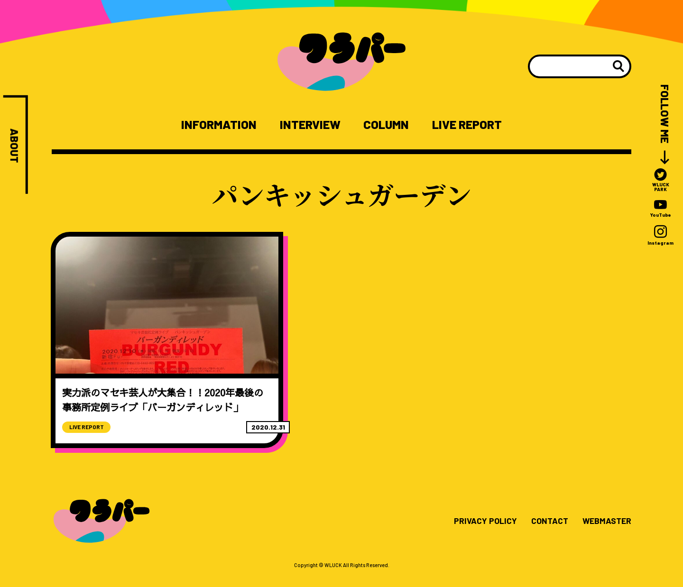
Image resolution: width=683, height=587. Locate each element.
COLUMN (386, 125)
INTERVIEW (308, 125)
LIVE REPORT (469, 125)
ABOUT (14, 146)
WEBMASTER (606, 534)
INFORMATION (216, 125)
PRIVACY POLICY (482, 534)
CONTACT (547, 534)
